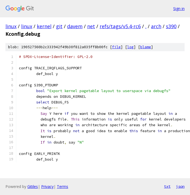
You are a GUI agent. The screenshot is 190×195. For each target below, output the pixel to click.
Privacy (47, 186)
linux (11, 26)
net (91, 26)
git (59, 26)
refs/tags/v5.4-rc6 (120, 26)
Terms (62, 186)
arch (156, 26)
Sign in (179, 8)
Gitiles (32, 186)
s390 (171, 26)
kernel (44, 26)
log (130, 47)
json (180, 186)
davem (75, 26)
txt (167, 186)
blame (145, 47)
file (116, 47)
